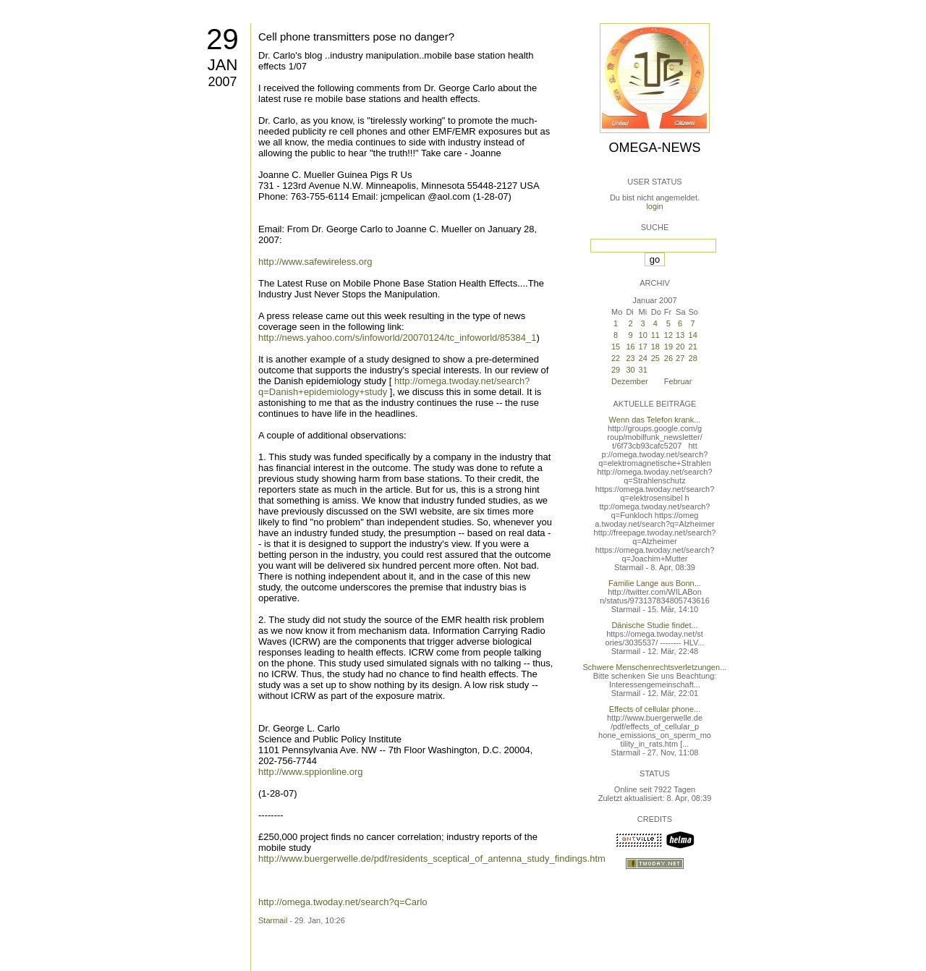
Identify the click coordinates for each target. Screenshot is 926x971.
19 (668, 346)
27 (680, 358)
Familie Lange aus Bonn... (654, 583)
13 (680, 335)
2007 (222, 82)
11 (655, 335)
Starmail (272, 920)
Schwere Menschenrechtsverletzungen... (655, 667)
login (654, 206)
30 (630, 369)
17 (643, 346)
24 (643, 358)
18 (655, 346)
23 (630, 358)
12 (668, 335)
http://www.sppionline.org (310, 771)
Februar (678, 381)
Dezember (629, 381)
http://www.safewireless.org (315, 261)
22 (615, 358)
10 (643, 335)
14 (693, 335)
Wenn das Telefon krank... (655, 419)
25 (655, 358)
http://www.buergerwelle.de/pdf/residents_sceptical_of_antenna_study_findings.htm (432, 858)
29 (222, 39)
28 (693, 358)
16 (630, 346)
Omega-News (654, 147)
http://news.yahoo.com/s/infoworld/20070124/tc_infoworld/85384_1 (397, 337)
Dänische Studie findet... (654, 625)
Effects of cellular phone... (654, 709)
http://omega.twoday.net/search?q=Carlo (343, 901)
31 (643, 369)
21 (693, 346)
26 (668, 358)
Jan (223, 65)
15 (615, 346)
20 (680, 346)
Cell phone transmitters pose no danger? (356, 36)
